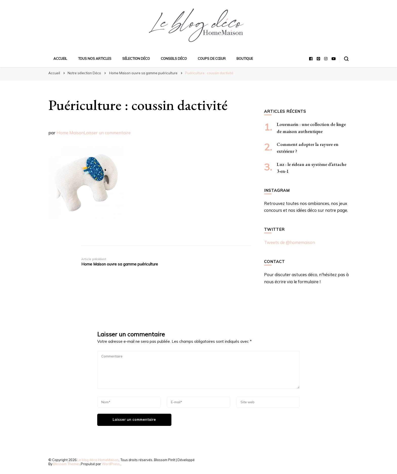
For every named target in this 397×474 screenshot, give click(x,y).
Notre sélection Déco (84, 73)
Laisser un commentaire (107, 132)
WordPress (111, 464)
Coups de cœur (212, 58)
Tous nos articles (94, 58)
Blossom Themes (66, 464)
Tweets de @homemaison (289, 242)
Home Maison (70, 132)
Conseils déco (174, 58)
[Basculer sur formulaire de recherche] (346, 58)
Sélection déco (136, 58)
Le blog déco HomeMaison (98, 460)
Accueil (60, 58)
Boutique (244, 58)
